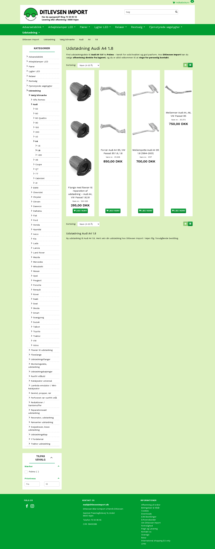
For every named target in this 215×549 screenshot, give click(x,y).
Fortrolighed (147, 526)
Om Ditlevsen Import (151, 523)
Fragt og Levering (149, 529)
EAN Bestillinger (148, 517)
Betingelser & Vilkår (150, 508)
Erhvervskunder (148, 520)
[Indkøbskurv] (183, 2)
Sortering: (71, 65)
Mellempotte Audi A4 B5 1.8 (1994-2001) (145, 148)
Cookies (145, 511)
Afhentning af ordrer (150, 505)
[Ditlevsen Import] (63, 13)
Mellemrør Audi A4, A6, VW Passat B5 (178, 112)
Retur (143, 538)
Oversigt (145, 535)
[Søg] (176, 11)
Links (143, 544)
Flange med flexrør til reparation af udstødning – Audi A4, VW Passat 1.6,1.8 (80, 186)
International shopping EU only (155, 541)
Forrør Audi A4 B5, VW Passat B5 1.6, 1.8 (113, 148)
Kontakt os (146, 532)
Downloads (146, 514)
